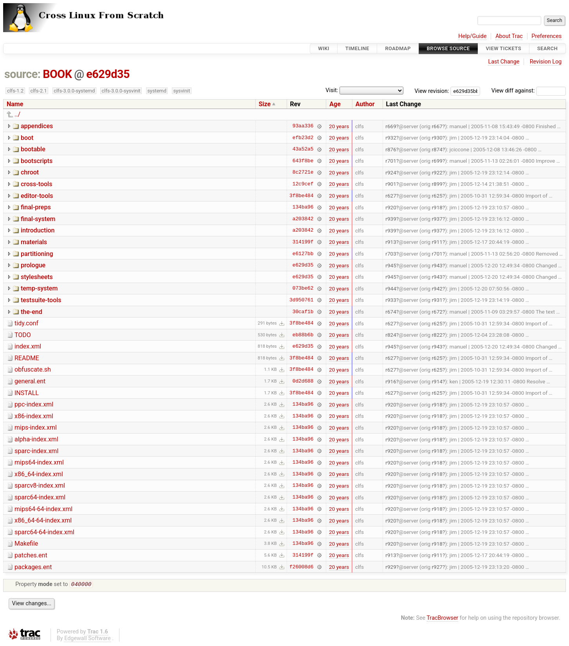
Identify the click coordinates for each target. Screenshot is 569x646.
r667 (437, 126)
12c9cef (303, 183)
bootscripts (36, 161)
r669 (390, 126)
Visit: (331, 90)
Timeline (357, 48)
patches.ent (30, 555)
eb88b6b (303, 334)
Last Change (503, 61)
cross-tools (36, 184)
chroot (30, 172)
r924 (390, 172)
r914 (437, 381)
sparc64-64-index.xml (44, 532)
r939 (390, 219)
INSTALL (26, 393)
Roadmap (398, 48)
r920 (390, 207)
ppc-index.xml (33, 404)
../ (17, 114)
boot (27, 138)
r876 (390, 149)
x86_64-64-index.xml (43, 520)
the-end (31, 312)
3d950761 (301, 299)
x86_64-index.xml (38, 474)
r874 (437, 149)
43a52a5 (303, 149)
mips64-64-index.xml (43, 509)
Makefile (26, 543)
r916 (390, 381)
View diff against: (528, 90)
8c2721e (303, 172)
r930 (437, 137)
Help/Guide (472, 36)
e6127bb (303, 253)
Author (365, 104)
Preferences (546, 36)
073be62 (303, 288)
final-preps (36, 207)
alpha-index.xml (36, 439)
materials (34, 242)
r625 (437, 195)
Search (547, 48)
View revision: (432, 90)
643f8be (303, 160)
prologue (33, 265)
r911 (437, 242)
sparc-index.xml (36, 451)
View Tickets (503, 48)
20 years (339, 126)
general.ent (29, 381)
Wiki (323, 48)
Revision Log (546, 61)
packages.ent (33, 567)
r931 (437, 300)
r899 (437, 184)
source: (22, 74)
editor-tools (37, 196)
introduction (38, 230)
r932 (390, 137)
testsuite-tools (41, 300)
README (26, 358)
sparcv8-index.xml (39, 485)
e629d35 (108, 74)
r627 (390, 195)
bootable (33, 149)
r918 (437, 207)
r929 (390, 567)
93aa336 (303, 126)
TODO (22, 335)
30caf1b (303, 311)
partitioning (37, 254)
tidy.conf (26, 323)
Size (265, 104)
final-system (38, 219)
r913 (390, 242)
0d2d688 (303, 381)
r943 (437, 265)
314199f (303, 241)
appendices (37, 126)
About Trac (509, 36)
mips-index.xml (35, 427)
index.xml (27, 346)
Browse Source (448, 48)
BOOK (57, 74)
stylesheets (37, 277)
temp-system (39, 288)
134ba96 (303, 207)
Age (335, 104)
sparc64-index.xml (39, 497)
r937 (437, 219)
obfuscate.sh (32, 369)
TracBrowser (443, 618)
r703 (390, 253)
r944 (390, 288)
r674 (390, 311)
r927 (437, 567)
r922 (437, 172)
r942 (437, 288)
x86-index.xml (33, 416)
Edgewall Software (87, 639)
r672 (437, 311)
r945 (390, 265)
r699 (437, 161)
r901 (390, 184)
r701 (390, 161)
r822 (437, 335)
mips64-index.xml (39, 462)
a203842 (303, 218)
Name (15, 104)
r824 (390, 335)
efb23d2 (303, 137)
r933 (390, 300)
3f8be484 (301, 195)
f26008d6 (301, 566)
